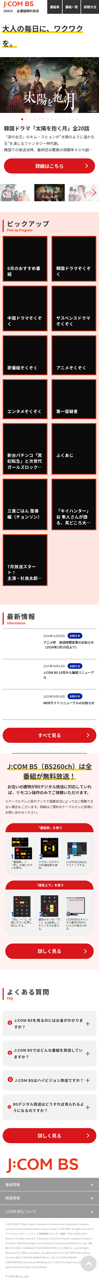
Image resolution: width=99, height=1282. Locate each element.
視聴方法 (90, 6)
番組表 (54, 6)
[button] (22, 119)
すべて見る (49, 735)
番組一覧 (71, 6)
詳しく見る (50, 950)
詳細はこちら (49, 165)
